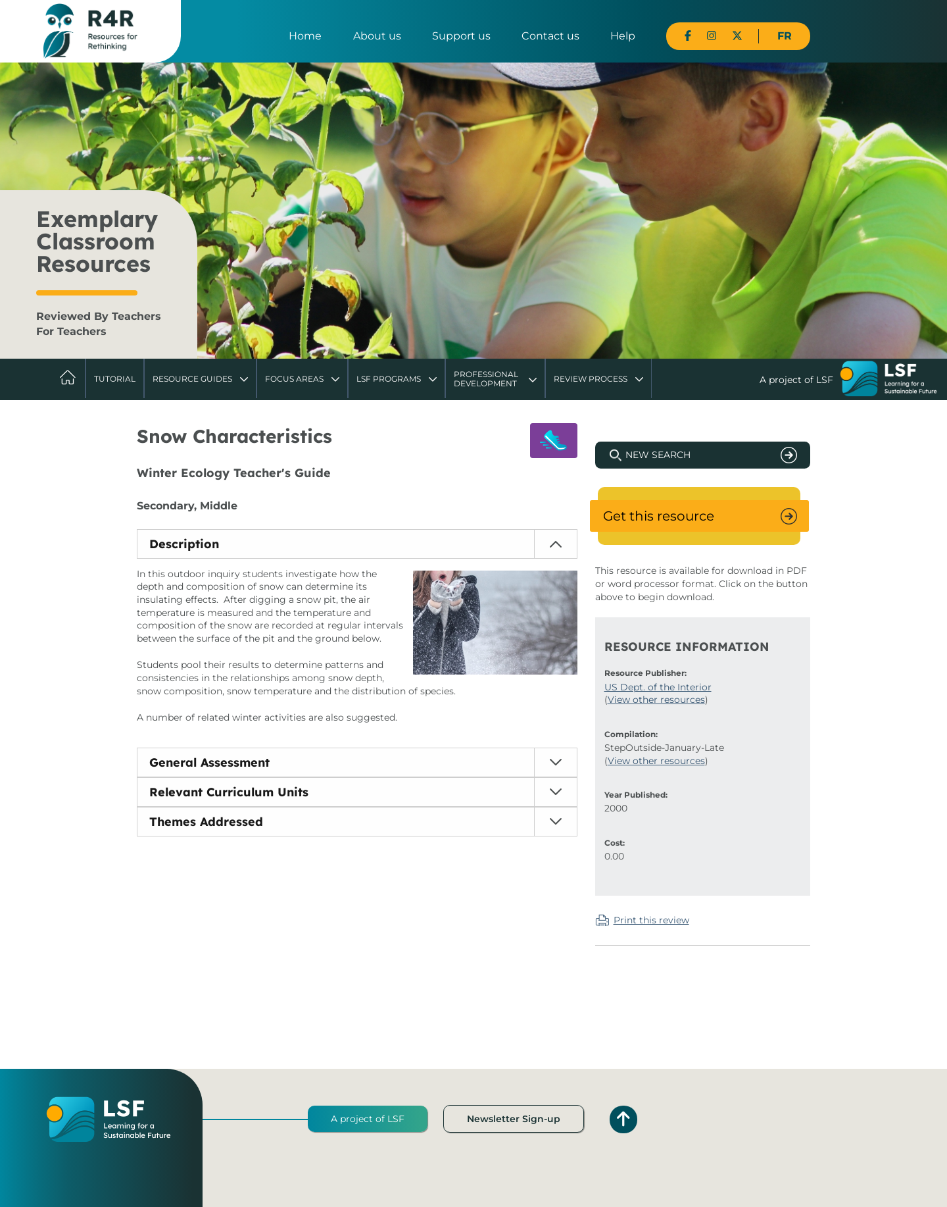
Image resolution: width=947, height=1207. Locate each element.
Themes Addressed (206, 821)
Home (305, 36)
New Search (658, 455)
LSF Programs (388, 379)
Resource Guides (192, 379)
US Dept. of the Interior (658, 687)
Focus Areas (294, 379)
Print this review (651, 920)
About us (377, 36)
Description (184, 544)
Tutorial (114, 379)
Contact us (550, 36)
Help (622, 36)
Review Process (590, 379)
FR (784, 36)
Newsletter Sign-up (513, 1119)
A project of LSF (367, 1119)
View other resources (656, 700)
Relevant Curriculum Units (228, 792)
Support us (461, 36)
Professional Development (486, 378)
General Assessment (209, 762)
